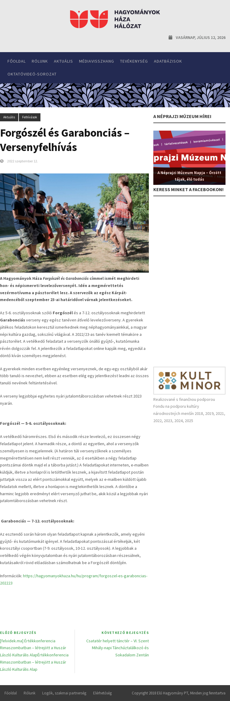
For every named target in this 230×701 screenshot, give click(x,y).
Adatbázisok (168, 61)
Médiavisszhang (96, 61)
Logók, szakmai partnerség (64, 693)
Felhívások (29, 117)
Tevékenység (134, 61)
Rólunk (40, 61)
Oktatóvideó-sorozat (32, 74)
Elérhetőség (102, 693)
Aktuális (63, 61)
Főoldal (16, 61)
